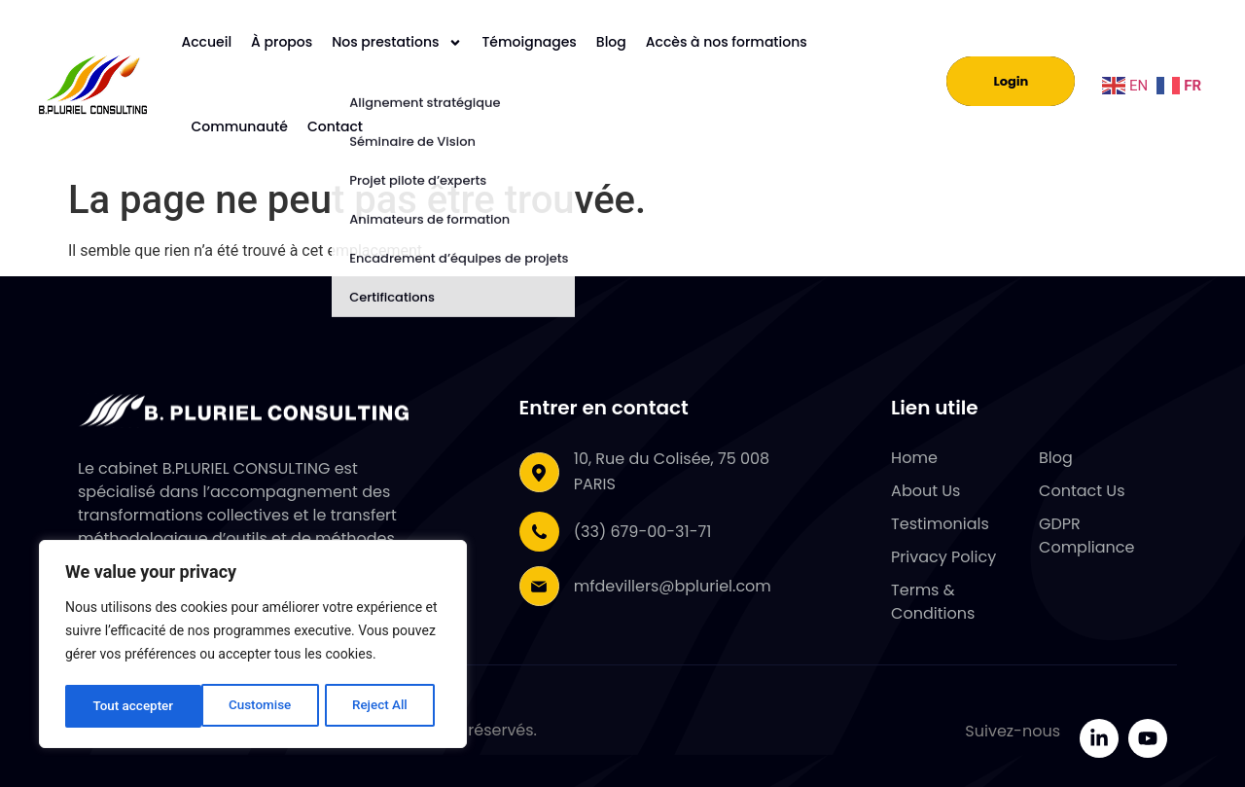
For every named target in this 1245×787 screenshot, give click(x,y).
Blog (611, 42)
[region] (253, 646)
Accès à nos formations (726, 42)
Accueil (206, 42)
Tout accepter (373, 706)
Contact (335, 126)
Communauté (239, 126)
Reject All (243, 706)
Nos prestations (397, 42)
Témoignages (528, 42)
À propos (281, 42)
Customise (123, 706)
